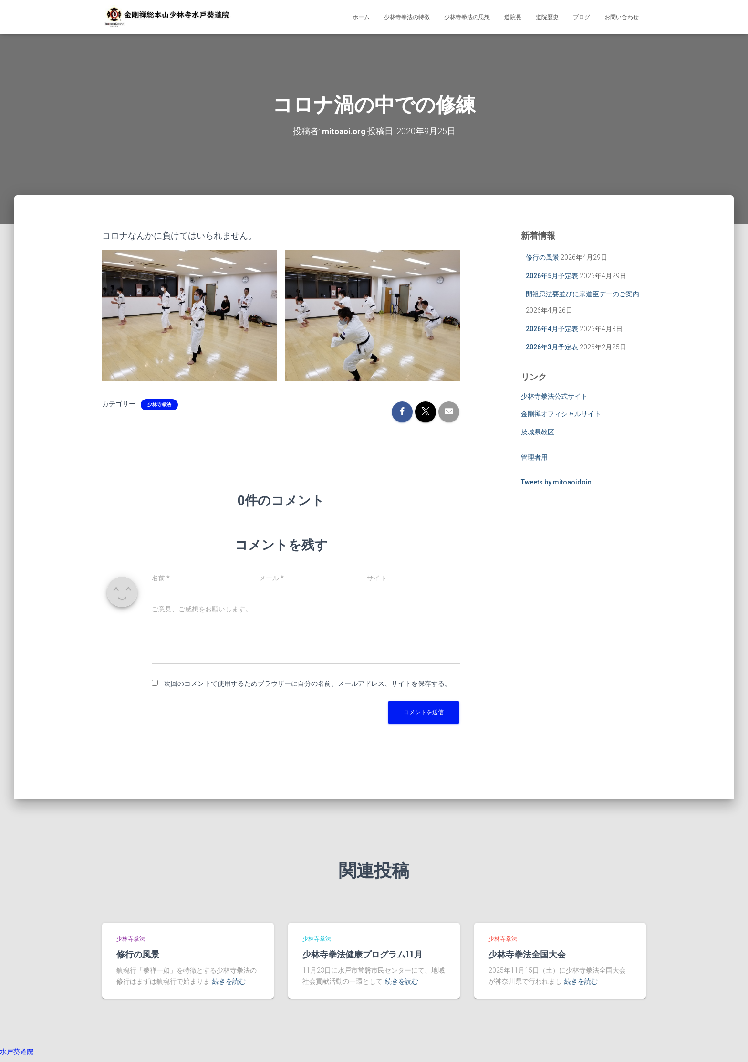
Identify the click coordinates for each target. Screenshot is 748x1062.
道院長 (512, 17)
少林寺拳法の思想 (467, 17)
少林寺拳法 (159, 404)
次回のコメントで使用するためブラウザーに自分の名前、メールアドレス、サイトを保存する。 (307, 683)
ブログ (581, 17)
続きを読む (229, 981)
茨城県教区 (537, 432)
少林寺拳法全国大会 (527, 954)
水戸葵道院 (16, 1051)
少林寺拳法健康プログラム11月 (362, 954)
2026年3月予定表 (552, 347)
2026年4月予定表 (552, 328)
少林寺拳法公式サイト (554, 396)
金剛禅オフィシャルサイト (561, 414)
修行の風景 (542, 257)
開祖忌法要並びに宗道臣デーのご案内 (582, 294)
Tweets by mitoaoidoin (556, 482)
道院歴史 (547, 17)
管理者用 (534, 457)
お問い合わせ (621, 17)
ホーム (361, 17)
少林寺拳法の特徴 (407, 17)
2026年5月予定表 (552, 276)
